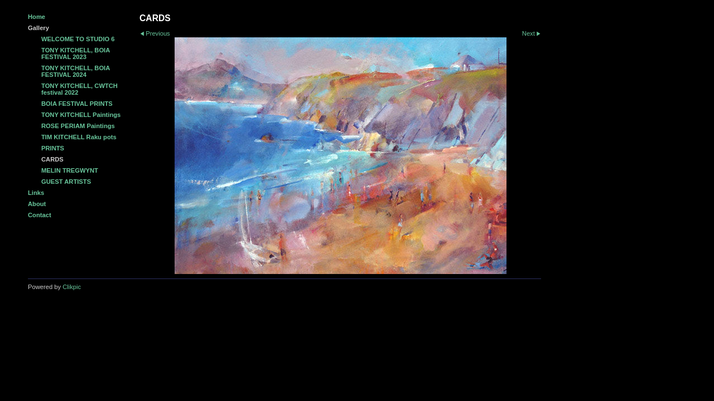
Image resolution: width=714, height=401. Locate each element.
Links (36, 192)
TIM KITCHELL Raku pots (79, 137)
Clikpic (71, 286)
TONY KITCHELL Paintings (80, 114)
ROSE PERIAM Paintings (78, 126)
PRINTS (52, 148)
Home (36, 16)
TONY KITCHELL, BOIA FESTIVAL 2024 (75, 71)
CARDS (52, 159)
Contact (39, 215)
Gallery (38, 28)
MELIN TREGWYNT (69, 170)
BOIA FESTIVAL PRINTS (77, 103)
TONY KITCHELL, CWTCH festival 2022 (79, 89)
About (37, 203)
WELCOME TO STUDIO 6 (78, 39)
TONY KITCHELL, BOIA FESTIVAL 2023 (75, 53)
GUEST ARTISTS (66, 181)
